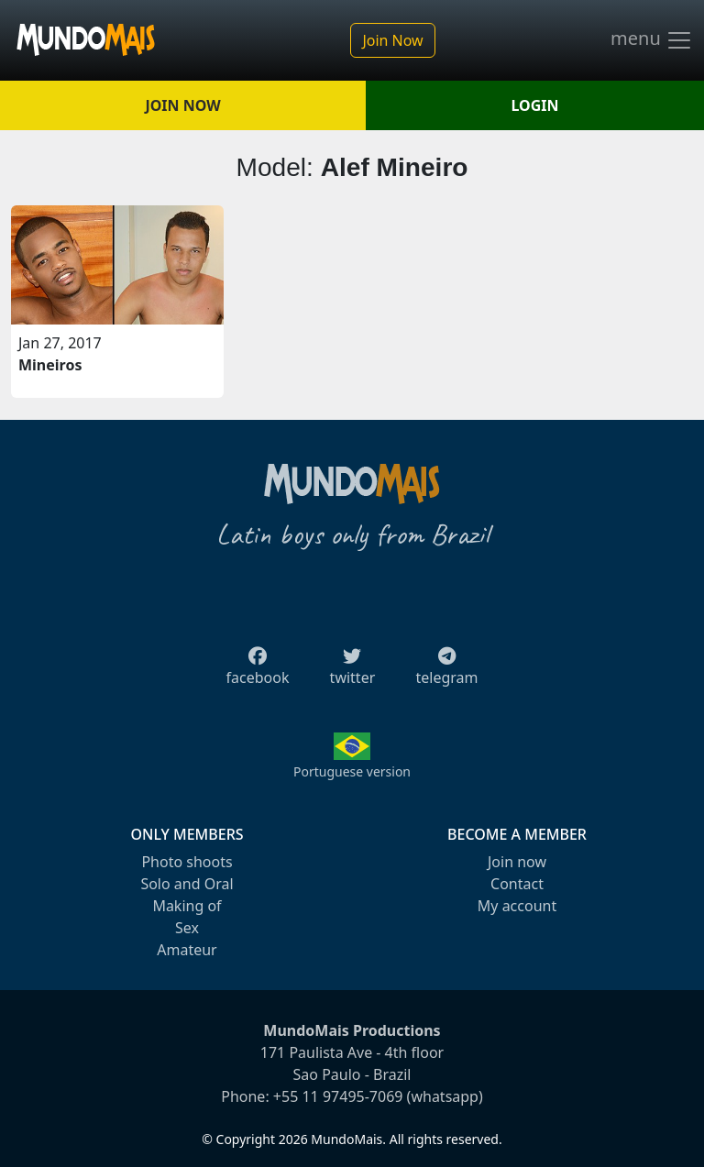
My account (517, 906)
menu (651, 40)
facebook (258, 671)
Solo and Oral (186, 884)
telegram (446, 671)
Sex (187, 928)
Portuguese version (352, 771)
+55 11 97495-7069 (338, 1096)
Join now (517, 862)
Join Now (392, 40)
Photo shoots (186, 862)
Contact (517, 884)
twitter (353, 671)
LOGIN (535, 105)
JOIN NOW (182, 105)
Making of (186, 906)
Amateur (186, 950)
